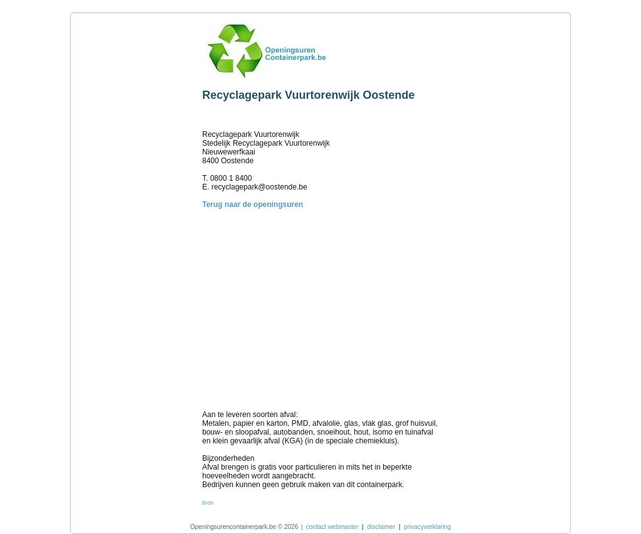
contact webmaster (332, 526)
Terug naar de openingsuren (252, 204)
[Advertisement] (133, 205)
